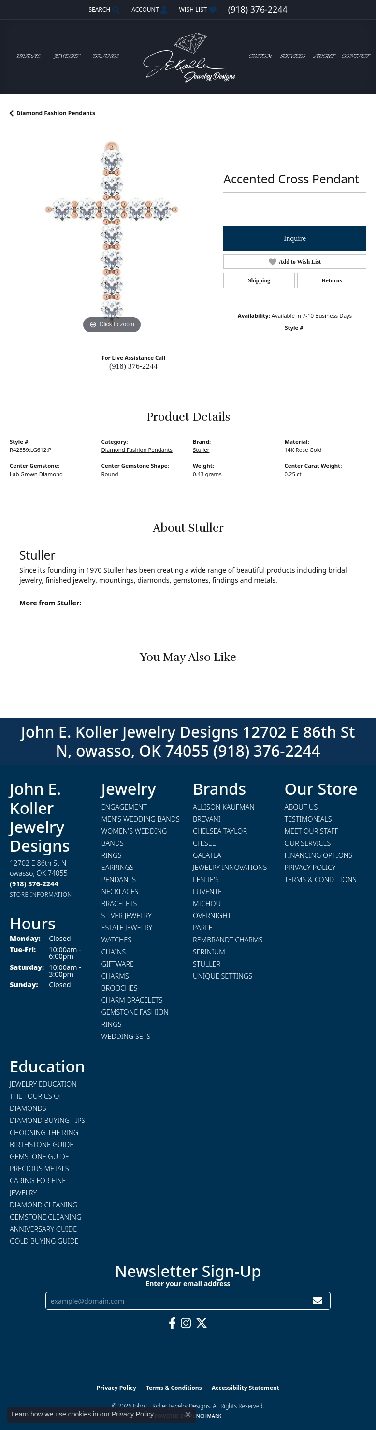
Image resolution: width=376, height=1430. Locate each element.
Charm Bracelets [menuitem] (132, 1000)
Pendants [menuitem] (118, 879)
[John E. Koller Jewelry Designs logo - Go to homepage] (188, 57)
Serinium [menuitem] (209, 951)
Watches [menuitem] (116, 939)
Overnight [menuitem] (212, 915)
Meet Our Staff (311, 831)
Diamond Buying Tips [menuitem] (47, 1120)
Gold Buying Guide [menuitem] (44, 1241)
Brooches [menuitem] (119, 988)
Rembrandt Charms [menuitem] (227, 939)
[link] (257, 9)
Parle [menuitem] (203, 927)
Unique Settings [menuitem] (222, 976)
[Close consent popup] (188, 1414)
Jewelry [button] (67, 57)
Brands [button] (105, 57)
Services (292, 57)
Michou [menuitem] (207, 903)
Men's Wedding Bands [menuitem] (140, 819)
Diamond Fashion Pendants (55, 113)
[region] (112, 234)
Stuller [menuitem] (206, 963)
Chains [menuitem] (113, 951)
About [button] (323, 57)
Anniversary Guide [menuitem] (43, 1229)
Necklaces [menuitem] (120, 891)
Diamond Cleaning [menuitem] (43, 1204)
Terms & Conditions (321, 879)
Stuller (201, 449)
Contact (355, 57)
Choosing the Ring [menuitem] (44, 1132)
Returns (332, 280)
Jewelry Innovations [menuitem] (230, 867)
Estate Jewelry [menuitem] (127, 927)
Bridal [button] (28, 57)
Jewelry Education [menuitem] (43, 1084)
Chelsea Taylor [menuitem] (220, 831)
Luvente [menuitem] (207, 891)
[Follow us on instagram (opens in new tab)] (186, 1323)
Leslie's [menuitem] (206, 879)
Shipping (259, 280)
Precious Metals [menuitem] (39, 1168)
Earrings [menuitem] (117, 867)
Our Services (308, 843)
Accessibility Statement (245, 1388)
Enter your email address (187, 1283)
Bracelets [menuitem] (119, 903)
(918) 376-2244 (133, 366)
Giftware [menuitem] (117, 963)
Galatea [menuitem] (207, 855)
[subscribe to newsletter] (317, 1300)
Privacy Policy (310, 867)
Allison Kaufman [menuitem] (224, 807)
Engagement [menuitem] (124, 807)
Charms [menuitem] (115, 976)
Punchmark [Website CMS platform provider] (205, 1416)
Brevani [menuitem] (206, 819)
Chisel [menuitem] (204, 843)
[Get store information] (41, 894)
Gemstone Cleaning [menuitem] (45, 1216)
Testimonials (308, 819)
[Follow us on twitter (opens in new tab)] (201, 1323)
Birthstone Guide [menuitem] (41, 1144)
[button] (103, 9)
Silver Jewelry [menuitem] (126, 915)
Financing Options (319, 855)
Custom (260, 57)
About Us (301, 807)
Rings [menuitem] (111, 855)
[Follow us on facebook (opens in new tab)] (172, 1323)
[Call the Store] (34, 883)
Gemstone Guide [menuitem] (39, 1156)
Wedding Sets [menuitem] (126, 1036)
